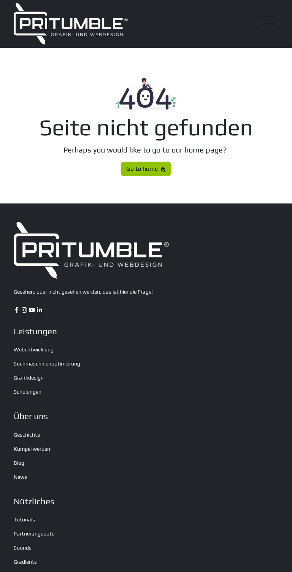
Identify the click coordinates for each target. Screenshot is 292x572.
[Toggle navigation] (267, 24)
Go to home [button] (146, 168)
